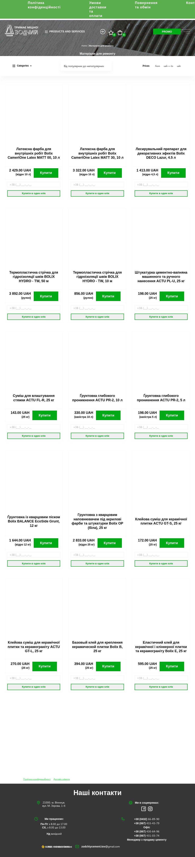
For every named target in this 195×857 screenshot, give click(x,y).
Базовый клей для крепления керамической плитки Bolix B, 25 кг (97, 647)
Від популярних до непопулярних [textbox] (84, 66)
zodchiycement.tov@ (100, 846)
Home (84, 45)
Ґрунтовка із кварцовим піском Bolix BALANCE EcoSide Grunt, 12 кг (33, 521)
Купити (46, 173)
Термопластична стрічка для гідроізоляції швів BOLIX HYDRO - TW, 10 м (97, 277)
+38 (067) (146, 823)
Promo (167, 31)
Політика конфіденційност (37, 779)
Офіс (146, 827)
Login (102, 31)
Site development (62, 847)
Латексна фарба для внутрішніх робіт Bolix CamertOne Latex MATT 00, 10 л (34, 153)
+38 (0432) (146, 819)
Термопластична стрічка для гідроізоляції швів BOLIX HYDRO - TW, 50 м (33, 277)
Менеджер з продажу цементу (146, 839)
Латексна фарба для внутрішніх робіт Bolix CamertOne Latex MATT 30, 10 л (97, 153)
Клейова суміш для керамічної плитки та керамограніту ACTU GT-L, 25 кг (34, 647)
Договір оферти (62, 779)
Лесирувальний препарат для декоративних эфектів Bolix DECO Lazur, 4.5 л (161, 153)
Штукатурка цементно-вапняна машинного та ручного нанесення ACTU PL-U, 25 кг (161, 277)
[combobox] (86, 66)
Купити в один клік (34, 193)
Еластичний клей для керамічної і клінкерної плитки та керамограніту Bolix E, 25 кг (161, 647)
